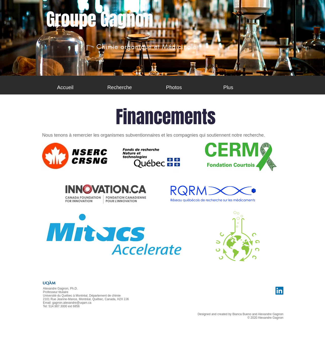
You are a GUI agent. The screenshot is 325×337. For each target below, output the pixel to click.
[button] (119, 87)
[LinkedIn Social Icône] (279, 291)
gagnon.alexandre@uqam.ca (71, 302)
